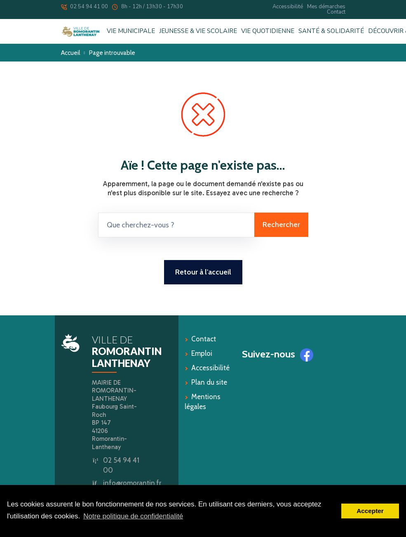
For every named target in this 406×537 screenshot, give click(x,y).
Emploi (201, 353)
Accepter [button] (370, 510)
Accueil (70, 53)
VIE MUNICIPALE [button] (131, 31)
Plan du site (209, 382)
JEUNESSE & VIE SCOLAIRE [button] (198, 31)
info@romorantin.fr (132, 483)
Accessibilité (287, 6)
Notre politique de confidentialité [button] (133, 516)
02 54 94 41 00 (84, 6)
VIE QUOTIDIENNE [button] (267, 31)
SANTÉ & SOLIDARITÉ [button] (331, 31)
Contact (336, 12)
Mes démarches (326, 6)
